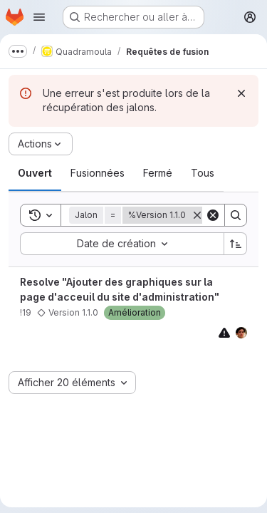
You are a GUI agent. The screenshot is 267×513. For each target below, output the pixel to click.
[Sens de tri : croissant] (235, 243)
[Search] (235, 215)
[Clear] (212, 215)
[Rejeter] (241, 93)
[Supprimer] (197, 215)
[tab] (35, 173)
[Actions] (41, 144)
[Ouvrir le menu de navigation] (39, 17)
